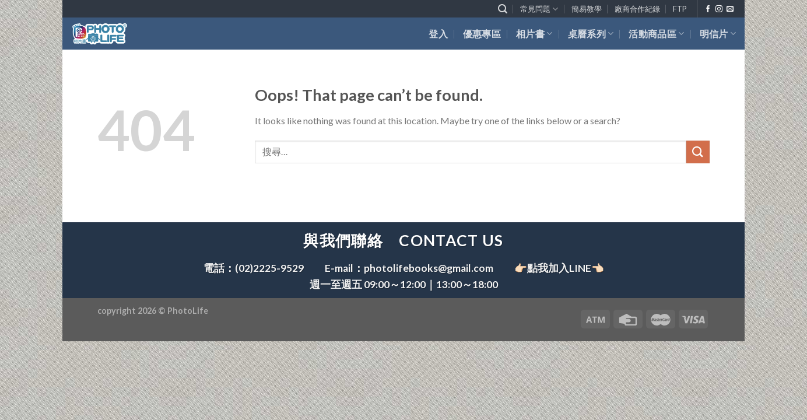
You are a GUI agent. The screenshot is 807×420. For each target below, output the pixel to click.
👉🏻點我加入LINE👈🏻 (559, 268)
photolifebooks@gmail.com (428, 268)
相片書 (534, 33)
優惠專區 (482, 33)
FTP (679, 8)
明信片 (718, 33)
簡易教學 (586, 8)
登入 (438, 33)
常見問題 (539, 9)
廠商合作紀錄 (637, 8)
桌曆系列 (591, 33)
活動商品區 (656, 33)
